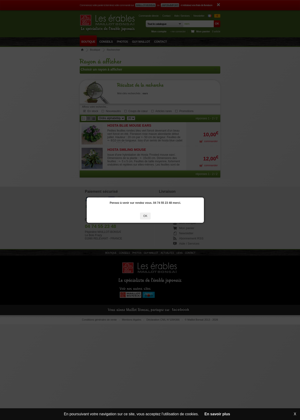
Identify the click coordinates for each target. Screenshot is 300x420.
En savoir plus (217, 414)
